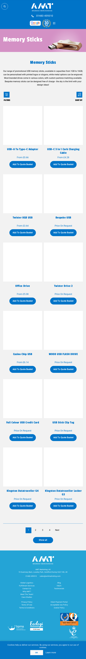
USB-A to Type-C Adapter (22, 149)
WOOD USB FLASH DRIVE (63, 354)
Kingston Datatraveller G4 (23, 490)
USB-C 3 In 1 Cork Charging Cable (63, 151)
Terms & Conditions (26, 608)
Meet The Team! (26, 594)
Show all (43, 540)
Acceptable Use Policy (59, 605)
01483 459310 (44, 15)
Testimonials (59, 589)
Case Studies (27, 597)
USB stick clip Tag (63, 422)
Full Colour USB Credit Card (22, 422)
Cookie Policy (59, 608)
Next (57, 530)
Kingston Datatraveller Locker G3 (63, 492)
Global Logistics (26, 583)
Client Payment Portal (59, 602)
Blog (59, 583)
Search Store (4, 6)
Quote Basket (54, 23)
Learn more (51, 652)
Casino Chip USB (22, 354)
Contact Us (26, 589)
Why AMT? (27, 591)
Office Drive (22, 286)
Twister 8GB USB (23, 217)
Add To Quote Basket (23, 164)
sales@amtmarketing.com (50, 576)
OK (36, 653)
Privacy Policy (26, 602)
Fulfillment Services (27, 586)
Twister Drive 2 (63, 286)
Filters (7, 95)
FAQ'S (59, 586)
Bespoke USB (63, 217)
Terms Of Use (26, 605)
